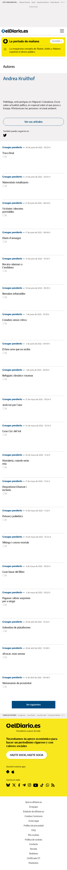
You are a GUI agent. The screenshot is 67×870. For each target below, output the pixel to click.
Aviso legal (33, 821)
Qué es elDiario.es (33, 802)
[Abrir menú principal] (62, 31)
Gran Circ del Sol (11, 431)
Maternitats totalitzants (15, 182)
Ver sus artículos (33, 121)
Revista (33, 848)
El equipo (33, 806)
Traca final (8, 153)
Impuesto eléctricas (43, 2)
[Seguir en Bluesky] (8, 785)
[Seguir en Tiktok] (42, 785)
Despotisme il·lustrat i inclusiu (14, 488)
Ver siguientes (33, 704)
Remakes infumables (13, 293)
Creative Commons (33, 816)
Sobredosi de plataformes (16, 627)
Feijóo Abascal (54, 2)
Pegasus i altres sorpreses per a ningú (16, 600)
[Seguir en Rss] (53, 785)
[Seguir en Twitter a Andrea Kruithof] (5, 135)
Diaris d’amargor (11, 238)
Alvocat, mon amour (13, 653)
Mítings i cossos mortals (15, 542)
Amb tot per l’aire (12, 405)
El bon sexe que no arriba (16, 349)
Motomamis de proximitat (17, 683)
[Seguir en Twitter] (14, 785)
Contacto (33, 844)
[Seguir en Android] (7, 772)
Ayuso (33, 2)
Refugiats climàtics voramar (17, 375)
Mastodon (33, 863)
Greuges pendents (12, 147)
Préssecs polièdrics (12, 516)
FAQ (33, 830)
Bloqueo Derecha (24, 2)
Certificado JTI (33, 858)
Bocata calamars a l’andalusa (12, 266)
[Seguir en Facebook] (19, 785)
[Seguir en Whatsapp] (47, 785)
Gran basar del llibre (13, 572)
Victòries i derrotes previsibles (12, 210)
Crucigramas (21, 715)
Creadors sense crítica (14, 320)
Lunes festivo (31, 715)
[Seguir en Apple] (13, 772)
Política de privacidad (34, 825)
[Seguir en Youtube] (35, 785)
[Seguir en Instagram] (29, 785)
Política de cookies (33, 839)
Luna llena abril (41, 715)
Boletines (33, 853)
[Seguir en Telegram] (24, 785)
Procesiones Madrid (54, 715)
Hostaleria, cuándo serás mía (15, 462)
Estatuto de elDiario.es (33, 811)
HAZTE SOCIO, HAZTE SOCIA (26, 755)
